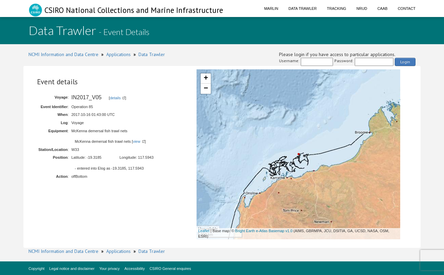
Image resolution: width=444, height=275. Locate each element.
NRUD (361, 8)
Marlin (271, 8)
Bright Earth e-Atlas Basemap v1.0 (264, 231)
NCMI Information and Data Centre (63, 54)
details (115, 98)
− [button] (206, 89)
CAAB (382, 8)
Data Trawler (303, 8)
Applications (118, 54)
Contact (406, 8)
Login (405, 61)
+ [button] (206, 78)
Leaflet (203, 231)
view (136, 141)
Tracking (336, 8)
